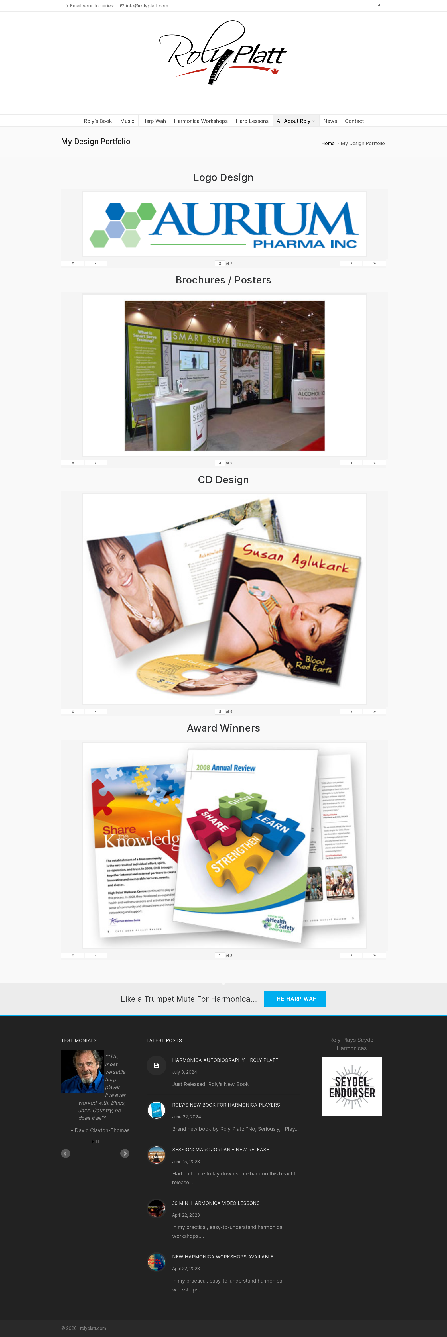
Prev (65, 1153)
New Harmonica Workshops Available (222, 1257)
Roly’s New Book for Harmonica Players (226, 1105)
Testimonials (79, 1040)
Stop (97, 1141)
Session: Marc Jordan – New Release (220, 1149)
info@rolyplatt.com (144, 6)
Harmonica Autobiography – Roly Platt (225, 1060)
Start (93, 1141)
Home (328, 143)
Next (124, 1153)
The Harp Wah (295, 999)
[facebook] (380, 5)
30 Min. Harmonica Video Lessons (216, 1203)
